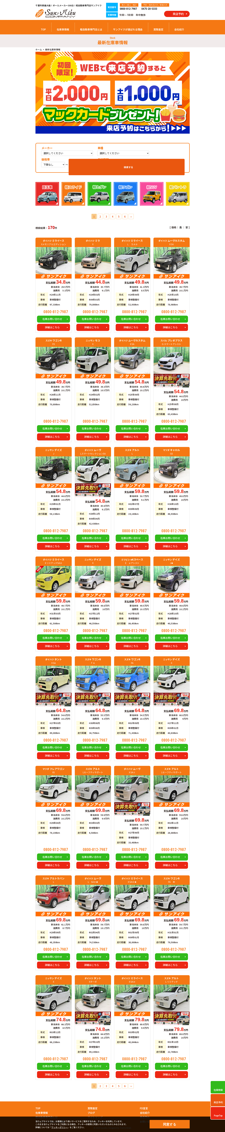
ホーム (38, 49)
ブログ (91, 1113)
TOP (43, 29)
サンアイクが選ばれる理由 (127, 29)
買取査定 (158, 29)
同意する (169, 1124)
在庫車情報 (63, 29)
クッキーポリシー (60, 1127)
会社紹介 (179, 29)
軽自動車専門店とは (91, 29)
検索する (173, 163)
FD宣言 (144, 1108)
